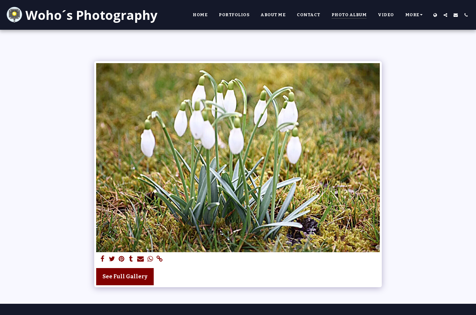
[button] (445, 15)
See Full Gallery (124, 276)
